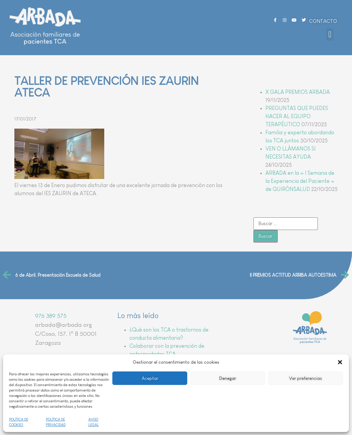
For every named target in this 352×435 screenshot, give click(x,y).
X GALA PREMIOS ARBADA (297, 92)
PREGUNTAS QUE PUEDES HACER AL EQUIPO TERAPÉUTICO (296, 116)
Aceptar (150, 378)
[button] (340, 362)
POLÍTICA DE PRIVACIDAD (56, 422)
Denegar (227, 378)
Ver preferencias (305, 378)
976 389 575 (51, 315)
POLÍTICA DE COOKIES (18, 422)
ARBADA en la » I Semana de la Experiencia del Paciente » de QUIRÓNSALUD (299, 181)
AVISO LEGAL (93, 422)
